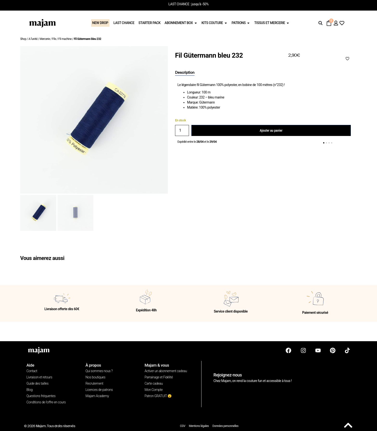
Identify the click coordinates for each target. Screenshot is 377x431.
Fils (54, 39)
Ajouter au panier (271, 130)
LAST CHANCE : (180, 4)
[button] (320, 23)
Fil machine (65, 39)
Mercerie (45, 39)
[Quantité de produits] (182, 130)
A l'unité (32, 39)
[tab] (185, 73)
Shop (23, 39)
